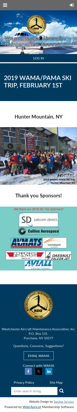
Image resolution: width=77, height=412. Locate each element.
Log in (38, 58)
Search (61, 390)
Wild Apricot (32, 407)
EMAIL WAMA (38, 356)
